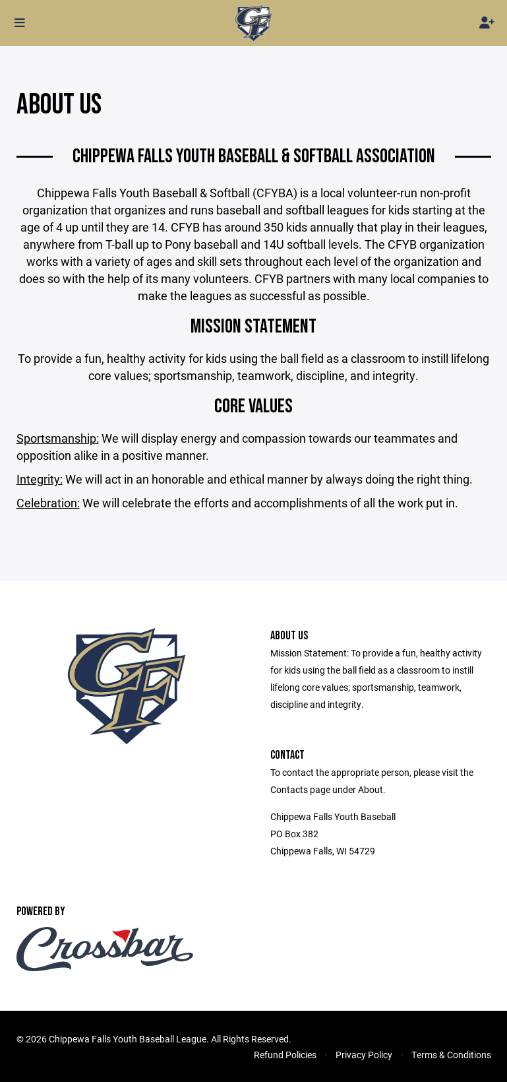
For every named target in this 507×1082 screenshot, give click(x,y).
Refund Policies (285, 1054)
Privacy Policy (364, 1054)
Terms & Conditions (451, 1054)
